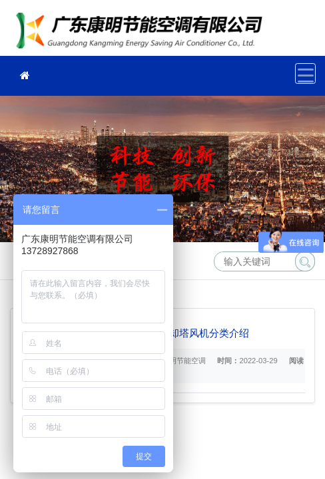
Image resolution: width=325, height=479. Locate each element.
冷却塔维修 (143, 32)
